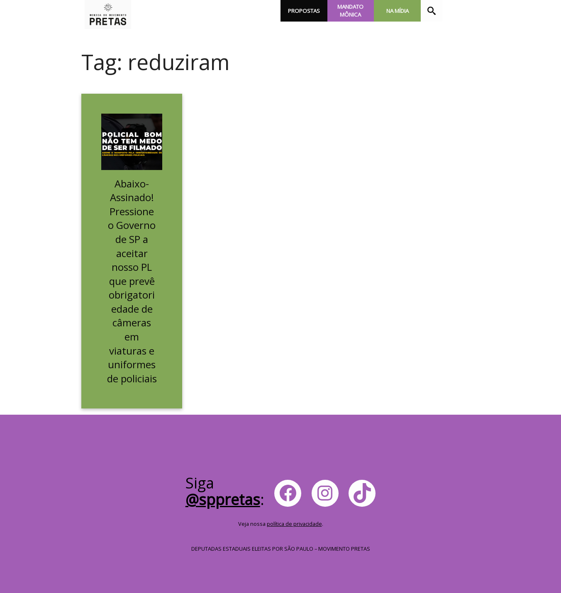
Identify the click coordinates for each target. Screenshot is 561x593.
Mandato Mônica (350, 10)
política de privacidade (294, 523)
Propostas (304, 11)
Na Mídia (397, 11)
